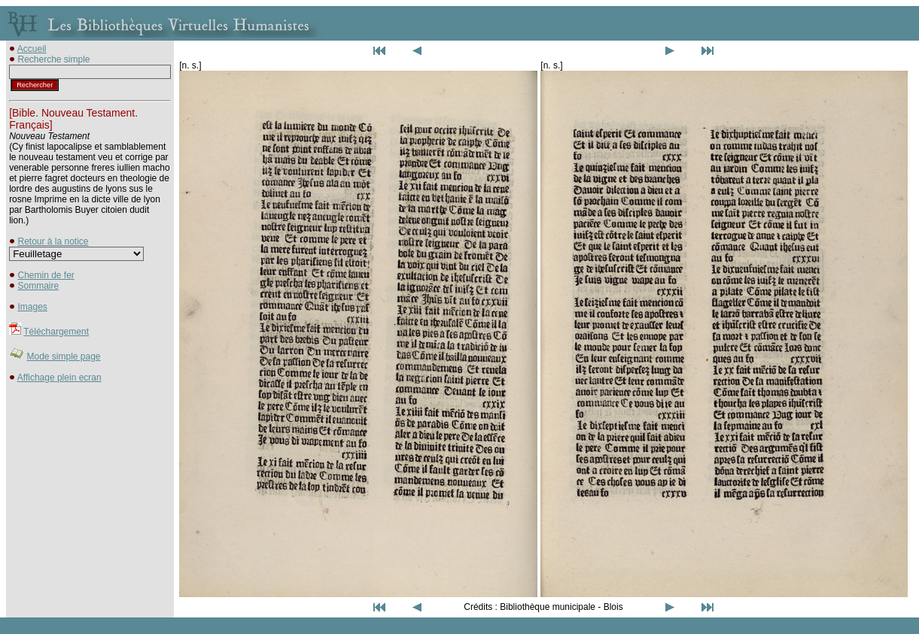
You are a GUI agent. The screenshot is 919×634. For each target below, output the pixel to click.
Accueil (32, 49)
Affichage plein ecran (59, 377)
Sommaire (38, 286)
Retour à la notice (52, 241)
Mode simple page (63, 356)
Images (32, 307)
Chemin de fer (45, 275)
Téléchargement (56, 331)
